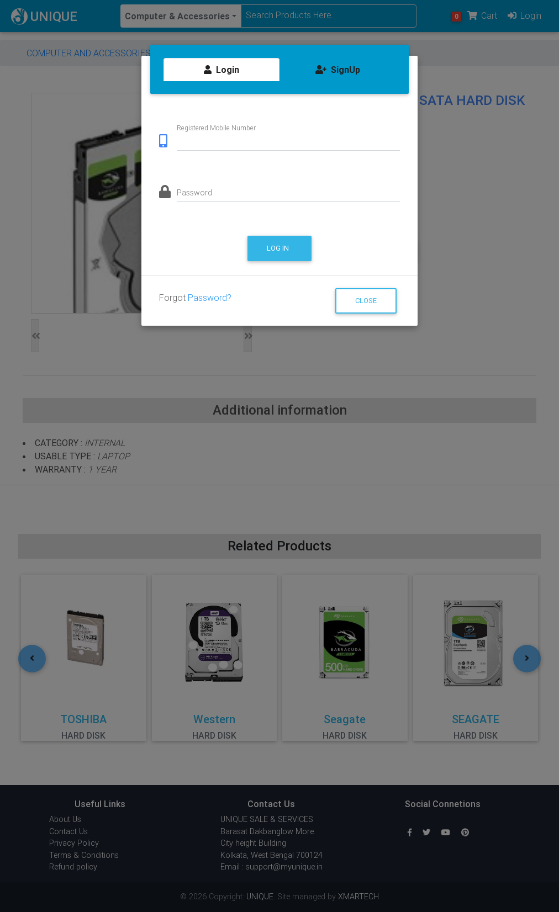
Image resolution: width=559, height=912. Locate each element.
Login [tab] (221, 69)
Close (366, 300)
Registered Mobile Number (216, 128)
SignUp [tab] (337, 69)
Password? (209, 297)
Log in (279, 248)
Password (194, 193)
